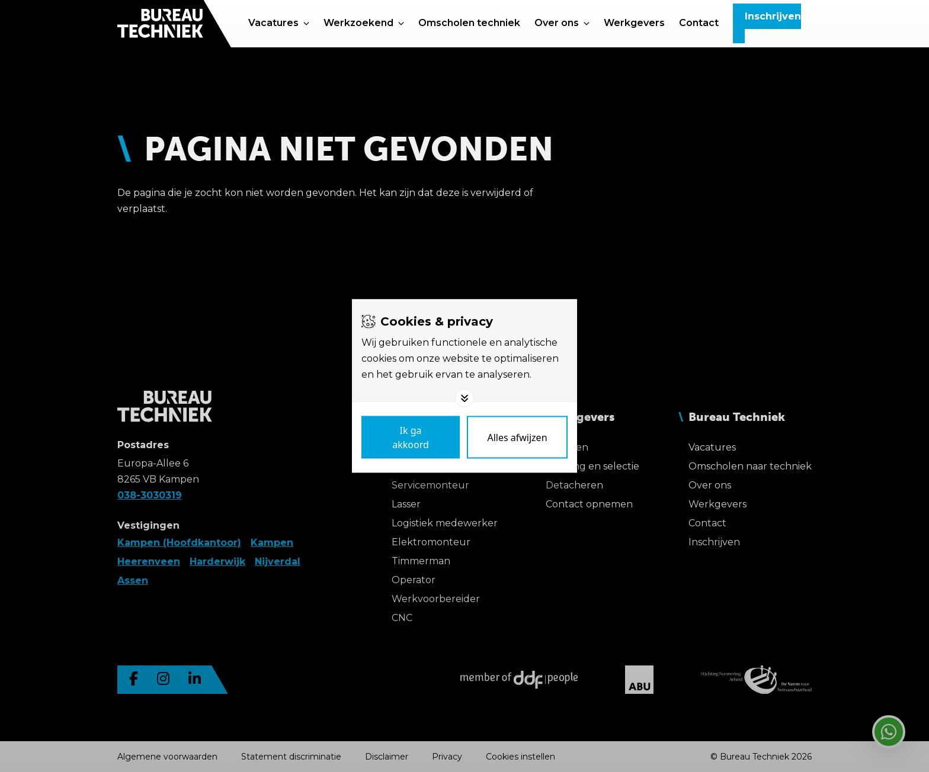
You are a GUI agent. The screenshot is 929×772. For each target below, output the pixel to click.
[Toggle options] (464, 398)
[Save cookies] (410, 437)
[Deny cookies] (517, 437)
